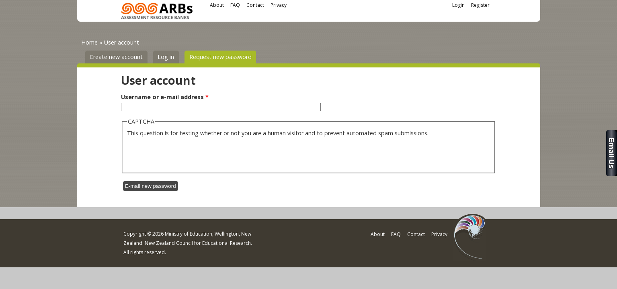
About (217, 5)
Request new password (222, 56)
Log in (166, 57)
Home (89, 42)
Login (458, 5)
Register (480, 5)
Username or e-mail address (165, 97)
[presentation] (188, 153)
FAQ (235, 5)
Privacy (279, 5)
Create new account (116, 57)
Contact (255, 5)
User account (121, 42)
